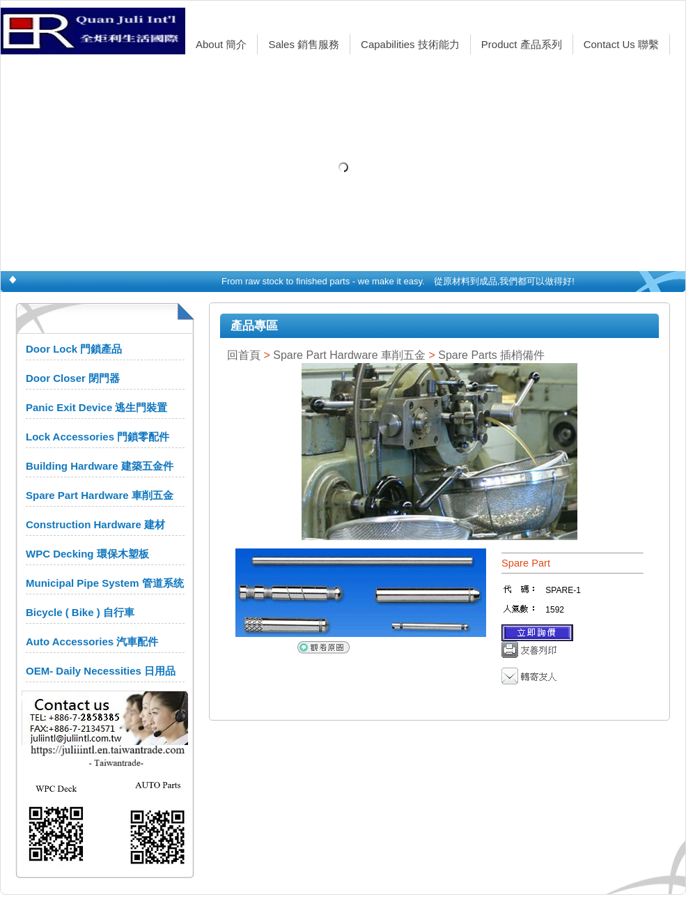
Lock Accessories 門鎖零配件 (97, 437)
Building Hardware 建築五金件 (99, 466)
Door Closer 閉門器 (73, 378)
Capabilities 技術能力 (410, 44)
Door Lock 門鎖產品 (74, 349)
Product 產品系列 (521, 44)
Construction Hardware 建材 (95, 524)
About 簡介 (221, 44)
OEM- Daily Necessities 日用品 (101, 671)
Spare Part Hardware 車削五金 (99, 495)
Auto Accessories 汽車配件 (92, 641)
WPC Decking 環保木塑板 (87, 554)
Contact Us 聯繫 (621, 44)
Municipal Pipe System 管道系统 (105, 583)
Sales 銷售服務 (303, 44)
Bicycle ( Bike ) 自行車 (80, 612)
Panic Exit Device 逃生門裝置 (96, 407)
